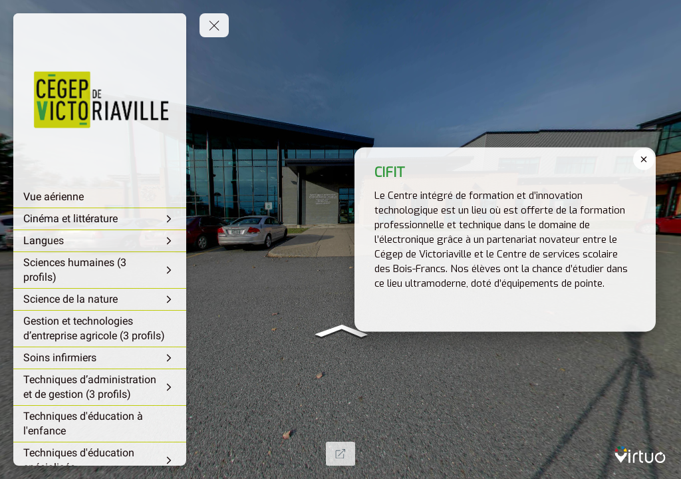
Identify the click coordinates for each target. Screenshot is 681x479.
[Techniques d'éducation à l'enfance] (99, 424)
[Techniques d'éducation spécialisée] (99, 460)
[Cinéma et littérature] (99, 219)
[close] (643, 159)
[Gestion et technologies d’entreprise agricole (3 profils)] (99, 329)
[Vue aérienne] (99, 197)
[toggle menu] (214, 25)
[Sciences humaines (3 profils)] (99, 270)
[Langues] (99, 240)
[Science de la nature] (99, 299)
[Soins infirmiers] (99, 358)
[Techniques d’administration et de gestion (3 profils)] (99, 387)
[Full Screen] (340, 454)
